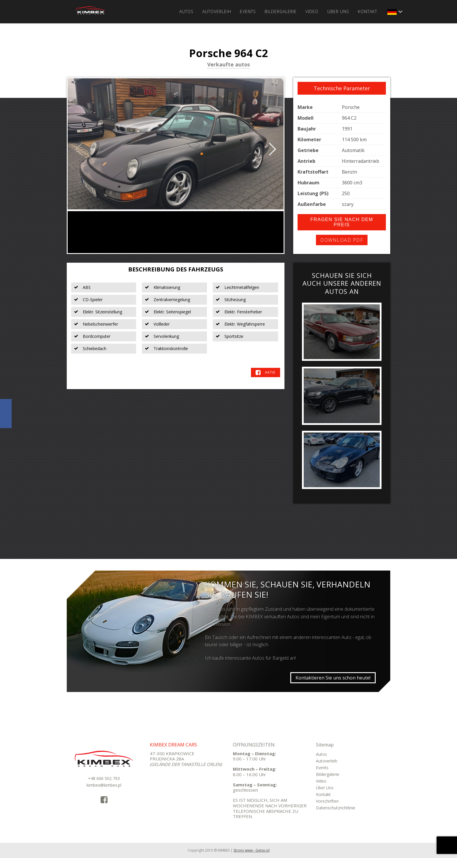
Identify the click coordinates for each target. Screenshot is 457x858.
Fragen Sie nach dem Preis (341, 222)
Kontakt (367, 11)
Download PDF (341, 240)
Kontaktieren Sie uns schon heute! (333, 678)
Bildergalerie (281, 11)
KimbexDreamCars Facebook (6, 413)
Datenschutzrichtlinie (335, 808)
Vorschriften (327, 801)
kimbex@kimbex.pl (104, 785)
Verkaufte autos (228, 65)
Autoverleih (216, 11)
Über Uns (338, 11)
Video (312, 11)
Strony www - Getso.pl (251, 850)
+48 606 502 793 (104, 778)
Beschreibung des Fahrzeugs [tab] (175, 269)
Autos (186, 11)
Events (248, 11)
